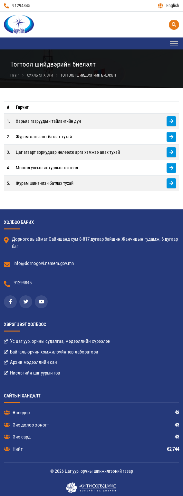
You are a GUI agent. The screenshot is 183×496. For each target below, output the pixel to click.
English (168, 5)
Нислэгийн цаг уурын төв (32, 373)
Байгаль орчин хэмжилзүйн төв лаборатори (51, 352)
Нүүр (14, 75)
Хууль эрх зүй (40, 75)
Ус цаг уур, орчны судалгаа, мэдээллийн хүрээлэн (57, 341)
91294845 (17, 5)
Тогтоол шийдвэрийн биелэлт (88, 75)
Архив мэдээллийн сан (30, 362)
